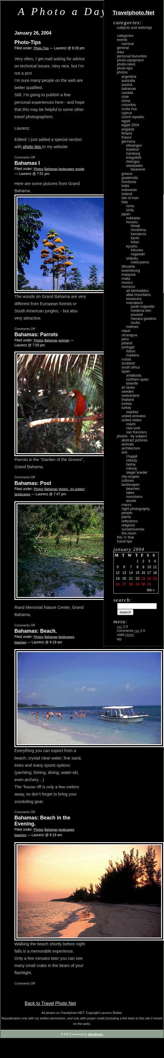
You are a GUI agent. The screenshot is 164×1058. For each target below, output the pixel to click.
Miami (130, 424)
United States (131, 420)
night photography (136, 509)
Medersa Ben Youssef (141, 313)
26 (118, 584)
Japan (126, 214)
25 (155, 579)
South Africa (131, 367)
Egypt (126, 121)
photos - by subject (72, 489)
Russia (126, 359)
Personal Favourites (132, 56)
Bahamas (51, 169)
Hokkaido (133, 218)
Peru (125, 339)
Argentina (129, 77)
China (126, 101)
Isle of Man (130, 198)
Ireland (127, 194)
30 (143, 584)
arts (124, 452)
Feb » (151, 590)
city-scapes (130, 477)
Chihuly (131, 460)
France (126, 137)
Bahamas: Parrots (36, 334)
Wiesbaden (134, 166)
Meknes (132, 327)
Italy (125, 202)
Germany (128, 141)
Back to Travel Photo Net (50, 1003)
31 (149, 584)
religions (128, 525)
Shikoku (132, 258)
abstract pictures (135, 440)
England (128, 129)
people (127, 513)
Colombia (129, 105)
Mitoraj (131, 468)
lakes (130, 493)
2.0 (122, 627)
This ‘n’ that (125, 537)
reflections (130, 521)
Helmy (130, 464)
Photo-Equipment (130, 60)
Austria (127, 85)
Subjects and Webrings (134, 28)
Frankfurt (132, 150)
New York (133, 428)
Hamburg (133, 154)
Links (120, 52)
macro (126, 505)
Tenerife (132, 383)
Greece (127, 174)
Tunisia (127, 404)
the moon (129, 533)
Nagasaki (138, 254)
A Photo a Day (63, 11)
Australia (128, 81)
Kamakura (138, 234)
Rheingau (133, 162)
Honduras (129, 182)
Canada (127, 93)
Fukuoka (137, 250)
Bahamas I (27, 163)
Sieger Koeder (137, 473)
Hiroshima (138, 230)
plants (126, 517)
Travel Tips (124, 541)
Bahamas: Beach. (35, 631)
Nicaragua (129, 335)
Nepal (126, 331)
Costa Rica (129, 109)
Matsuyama (140, 262)
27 (124, 584)
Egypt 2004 (130, 125)
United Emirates (134, 416)
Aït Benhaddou (137, 291)
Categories (125, 36)
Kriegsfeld (133, 158)
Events (122, 40)
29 (137, 584)
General (123, 48)
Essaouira (133, 299)
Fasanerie (138, 169)
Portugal (128, 347)
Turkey (126, 408)
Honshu (132, 222)
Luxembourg (131, 271)
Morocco (128, 287)
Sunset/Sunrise (133, 529)
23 (143, 579)
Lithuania (128, 266)
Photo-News (126, 64)
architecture (131, 448)
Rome (130, 206)
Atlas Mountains (138, 295)
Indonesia (129, 190)
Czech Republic (133, 117)
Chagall (131, 456)
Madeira (132, 355)
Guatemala (130, 178)
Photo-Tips (27, 42)
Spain (126, 371)
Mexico (127, 283)
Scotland (128, 363)
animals (64, 340)
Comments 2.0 (131, 631)
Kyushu (131, 246)
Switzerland (130, 396)
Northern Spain (137, 379)
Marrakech (134, 303)
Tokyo (135, 242)
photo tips (32, 146)
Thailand (128, 400)
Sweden (128, 392)
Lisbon (130, 351)
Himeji (135, 226)
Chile (125, 97)
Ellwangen (134, 145)
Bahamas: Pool (32, 483)
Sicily (130, 210)
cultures (128, 481)
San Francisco (136, 432)
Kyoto (135, 238)
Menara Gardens (143, 319)
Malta (126, 279)
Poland (127, 343)
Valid (125, 635)
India (125, 186)
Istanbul (132, 412)
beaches (20, 642)
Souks (135, 323)
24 (149, 579)
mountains (134, 497)
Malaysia (128, 275)
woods (79, 169)
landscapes (66, 169)
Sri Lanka (128, 388)
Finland (127, 133)
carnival (128, 44)
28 (131, 584)
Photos (39, 169)
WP (119, 639)
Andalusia (133, 375)
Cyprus (127, 113)
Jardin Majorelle (142, 307)
